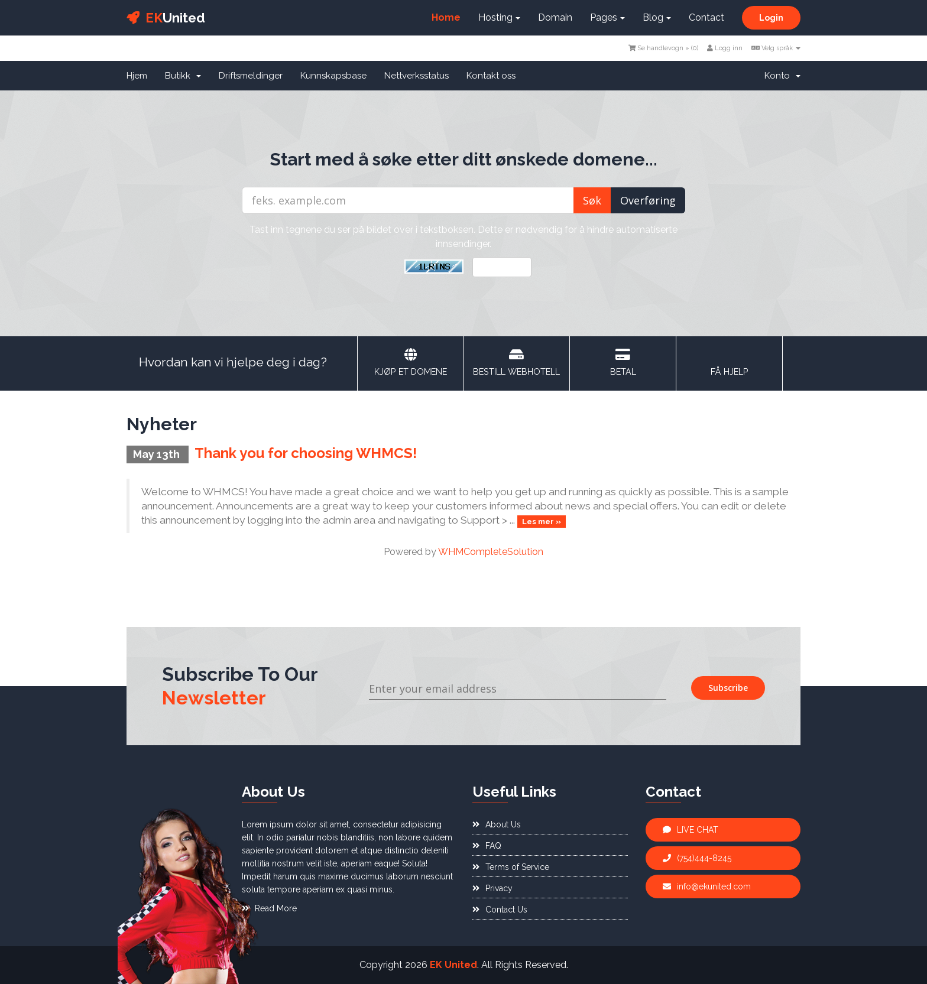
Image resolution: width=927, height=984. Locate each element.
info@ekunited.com (707, 886)
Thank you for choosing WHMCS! (306, 453)
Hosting (499, 17)
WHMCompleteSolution (490, 551)
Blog (657, 17)
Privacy (492, 888)
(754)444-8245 (697, 858)
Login (771, 17)
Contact (706, 17)
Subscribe (728, 687)
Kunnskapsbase (333, 75)
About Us (496, 824)
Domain (555, 17)
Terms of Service (510, 867)
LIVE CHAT (690, 829)
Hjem (137, 75)
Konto (782, 75)
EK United (453, 964)
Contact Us (499, 909)
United (166, 17)
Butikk (183, 75)
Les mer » (541, 521)
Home (446, 17)
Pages (607, 17)
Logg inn (725, 48)
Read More (269, 908)
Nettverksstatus (416, 75)
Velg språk (775, 48)
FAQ (486, 845)
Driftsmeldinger (251, 75)
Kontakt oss (491, 75)
